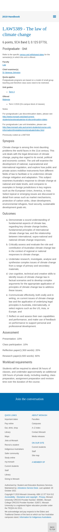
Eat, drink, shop (11, 428)
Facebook (26, 405)
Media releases (38, 436)
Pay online (9, 423)
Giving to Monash (12, 479)
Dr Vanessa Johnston (11, 72)
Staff (6, 470)
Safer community (12, 453)
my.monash (9, 462)
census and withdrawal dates (32, 55)
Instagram (7, 405)
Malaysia (6, 99)
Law (4, 65)
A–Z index (36, 428)
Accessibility (10, 497)
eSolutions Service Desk (27, 488)
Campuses (36, 423)
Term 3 (12, 92)
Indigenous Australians (14, 449)
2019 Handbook (11, 16)
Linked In (13, 405)
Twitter (20, 405)
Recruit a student (12, 445)
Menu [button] (4, 5)
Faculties (35, 419)
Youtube (44, 405)
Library (8, 432)
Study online (10, 458)
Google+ (32, 405)
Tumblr (38, 405)
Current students (12, 466)
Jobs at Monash (11, 440)
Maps (7, 436)
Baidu (51, 405)
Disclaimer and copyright (27, 497)
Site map (35, 455)
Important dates (11, 419)
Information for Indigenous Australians (35, 517)
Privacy (42, 497)
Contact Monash (39, 432)
